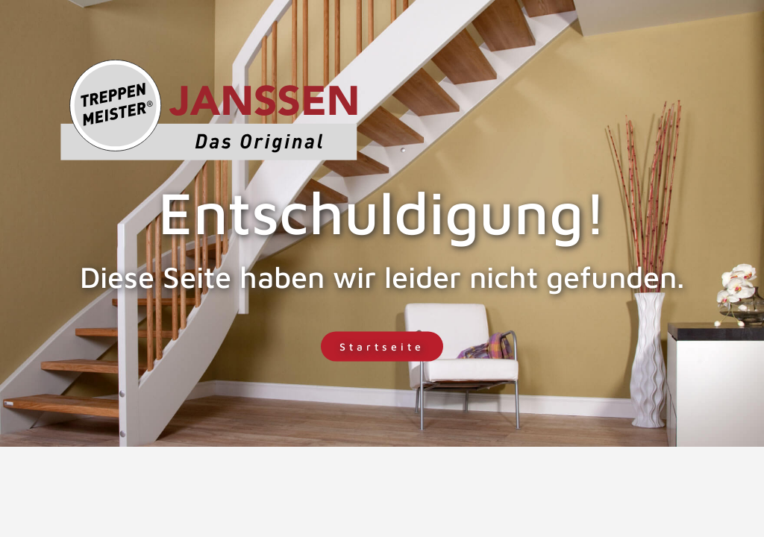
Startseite (382, 346)
